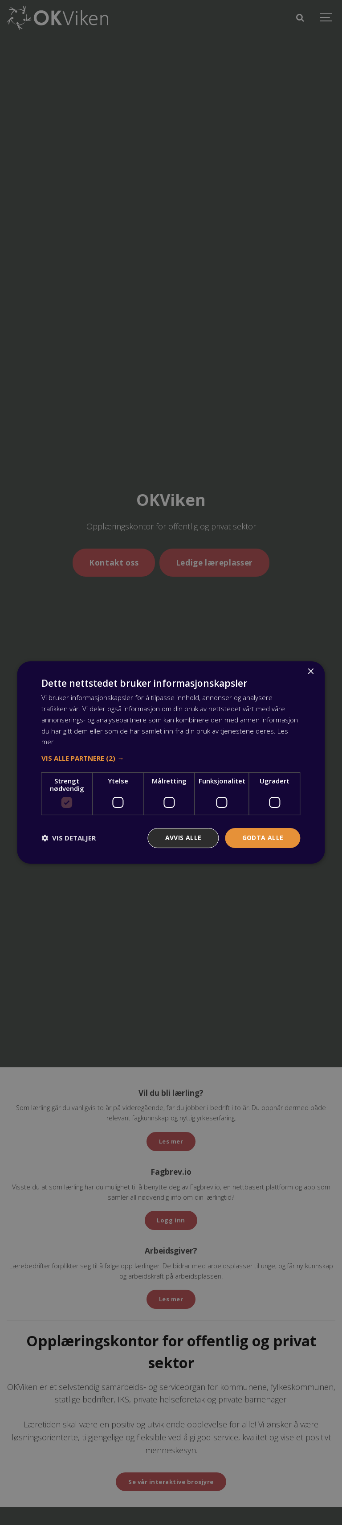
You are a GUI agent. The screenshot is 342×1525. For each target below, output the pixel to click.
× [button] (310, 671)
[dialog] (171, 762)
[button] (170, 758)
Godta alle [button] (263, 837)
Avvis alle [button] (183, 837)
